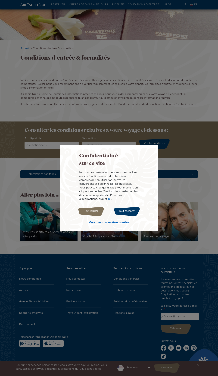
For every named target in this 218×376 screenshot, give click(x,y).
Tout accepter (128, 211)
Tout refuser (90, 211)
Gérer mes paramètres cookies (109, 223)
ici (109, 198)
